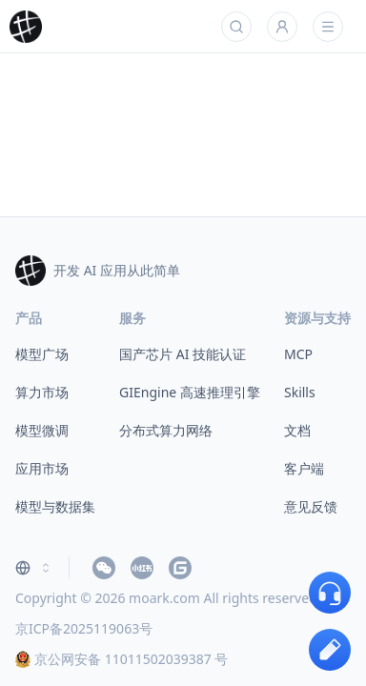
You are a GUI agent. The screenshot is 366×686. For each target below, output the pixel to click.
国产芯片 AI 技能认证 (182, 354)
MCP (298, 354)
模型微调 (42, 430)
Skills (299, 392)
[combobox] (34, 567)
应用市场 (42, 468)
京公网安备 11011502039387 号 (121, 659)
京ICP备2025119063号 (83, 628)
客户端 (304, 468)
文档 (297, 430)
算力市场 (42, 392)
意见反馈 (310, 506)
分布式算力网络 (166, 430)
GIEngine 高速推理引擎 (189, 392)
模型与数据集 (55, 506)
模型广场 (42, 354)
